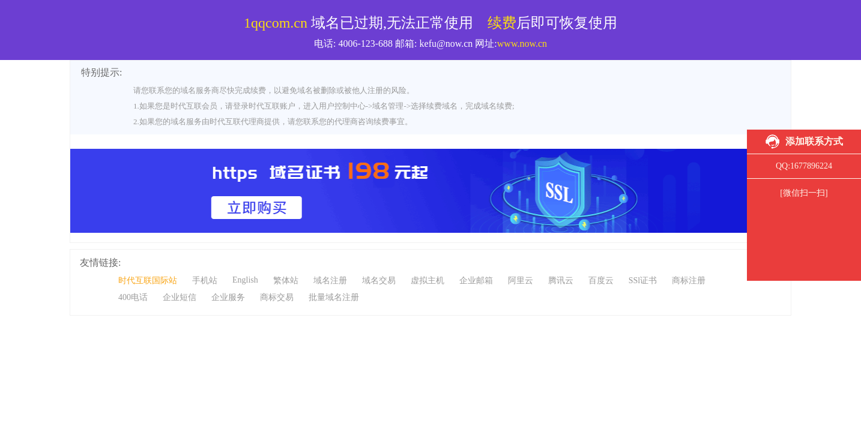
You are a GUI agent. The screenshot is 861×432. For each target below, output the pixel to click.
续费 (502, 23)
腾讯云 (560, 280)
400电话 (133, 297)
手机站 (204, 280)
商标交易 (277, 297)
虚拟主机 (427, 280)
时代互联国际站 (147, 280)
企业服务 (228, 297)
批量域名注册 (334, 297)
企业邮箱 (476, 280)
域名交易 (379, 280)
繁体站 (285, 280)
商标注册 (688, 280)
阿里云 (520, 280)
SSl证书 (643, 280)
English (245, 279)
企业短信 (179, 297)
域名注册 (330, 280)
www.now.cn (522, 43)
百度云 (601, 280)
